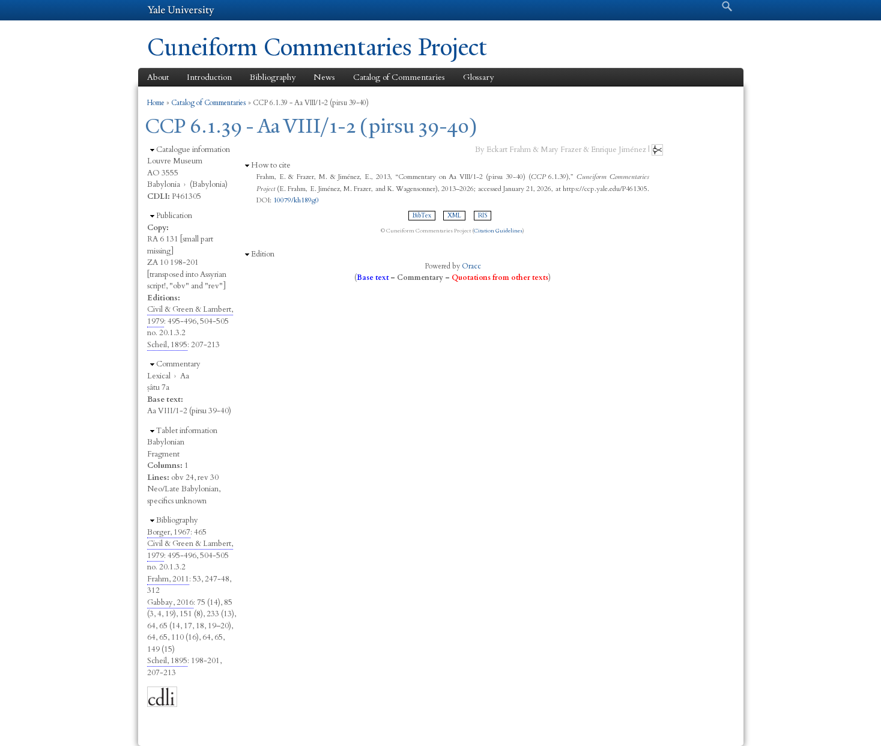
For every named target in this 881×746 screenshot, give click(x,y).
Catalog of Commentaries (399, 77)
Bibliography (272, 77)
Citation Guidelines (498, 230)
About (158, 77)
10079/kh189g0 (296, 200)
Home (156, 103)
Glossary (478, 77)
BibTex (422, 215)
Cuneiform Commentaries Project (317, 47)
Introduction (209, 77)
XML (454, 215)
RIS (482, 215)
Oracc (471, 266)
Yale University (180, 10)
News (324, 77)
